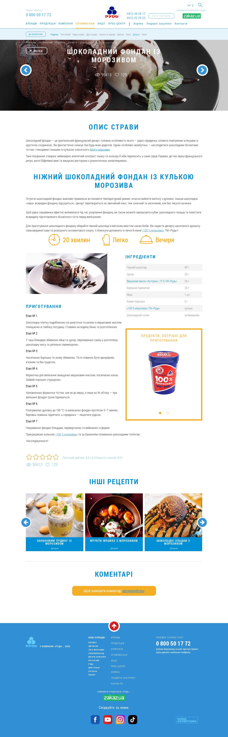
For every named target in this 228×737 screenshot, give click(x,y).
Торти (128, 34)
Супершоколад (96, 653)
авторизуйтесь (133, 590)
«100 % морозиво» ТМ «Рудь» (143, 308)
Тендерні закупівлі (159, 23)
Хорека (138, 23)
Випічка (120, 34)
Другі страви (91, 34)
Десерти (136, 34)
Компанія (66, 23)
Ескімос (92, 642)
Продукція (48, 23)
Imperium (93, 646)
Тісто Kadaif (65, 34)
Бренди (31, 23)
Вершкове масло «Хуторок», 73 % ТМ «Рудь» (152, 281)
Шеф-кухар (94, 668)
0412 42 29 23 (136, 18)
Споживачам (85, 23)
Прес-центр (116, 23)
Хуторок (92, 671)
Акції (101, 23)
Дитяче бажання (97, 657)
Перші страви (78, 34)
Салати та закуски (107, 34)
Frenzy (92, 675)
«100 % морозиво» (153, 230)
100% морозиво (96, 650)
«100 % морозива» (66, 434)
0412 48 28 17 (136, 14)
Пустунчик (94, 660)
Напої (144, 34)
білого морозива (100, 149)
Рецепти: (54, 34)
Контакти (180, 23)
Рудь (90, 664)
